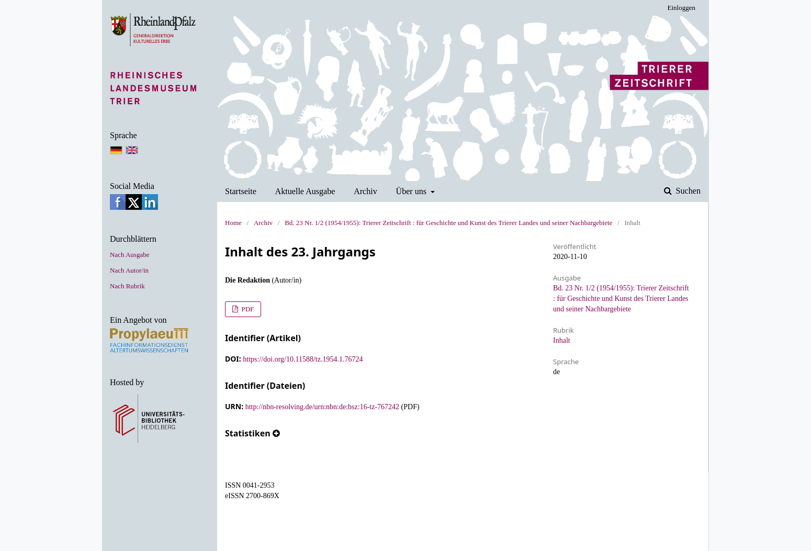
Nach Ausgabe (129, 254)
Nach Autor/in (129, 270)
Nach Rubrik (127, 286)
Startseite (240, 191)
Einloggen (681, 8)
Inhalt (561, 340)
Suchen (687, 190)
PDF (247, 309)
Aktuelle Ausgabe (305, 191)
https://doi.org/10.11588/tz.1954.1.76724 (303, 359)
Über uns (412, 191)
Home (233, 223)
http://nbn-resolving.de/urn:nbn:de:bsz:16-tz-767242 (322, 407)
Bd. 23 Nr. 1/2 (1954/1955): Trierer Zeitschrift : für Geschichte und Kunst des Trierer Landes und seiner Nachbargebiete (448, 223)
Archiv (365, 191)
